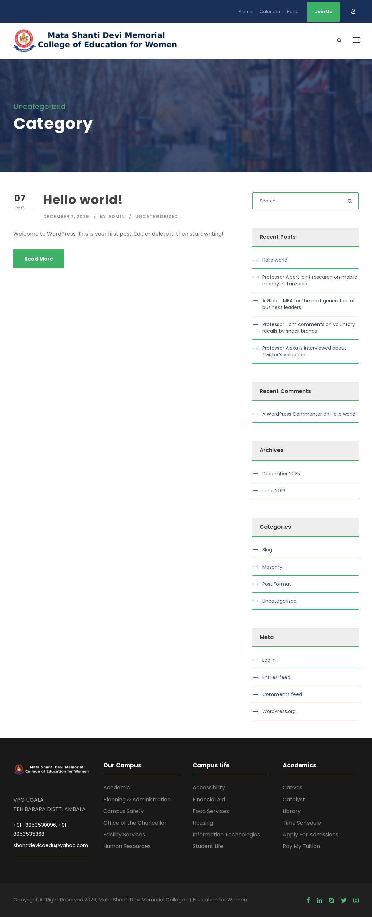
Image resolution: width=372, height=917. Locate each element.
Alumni (246, 11)
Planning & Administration (137, 799)
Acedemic (116, 787)
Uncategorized (156, 216)
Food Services (211, 811)
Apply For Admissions (310, 834)
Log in (269, 660)
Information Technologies (226, 834)
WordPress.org (279, 711)
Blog (267, 549)
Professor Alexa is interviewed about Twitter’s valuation (304, 351)
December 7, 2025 (66, 216)
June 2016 (273, 490)
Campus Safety (123, 811)
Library (292, 811)
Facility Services (124, 834)
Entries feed (276, 677)
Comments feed (282, 694)
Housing (203, 823)
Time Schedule (302, 823)
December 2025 (281, 473)
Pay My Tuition (301, 846)
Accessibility (209, 787)
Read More (38, 258)
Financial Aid (209, 799)
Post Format (276, 584)
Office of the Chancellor (135, 823)
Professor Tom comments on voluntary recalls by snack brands (308, 327)
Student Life (208, 846)
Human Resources (127, 846)
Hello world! (83, 199)
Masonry (272, 567)
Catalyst (294, 799)
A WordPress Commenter (292, 414)
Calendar (270, 11)
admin (116, 216)
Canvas (292, 787)
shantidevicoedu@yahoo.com (50, 845)
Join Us (323, 11)
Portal (293, 11)
